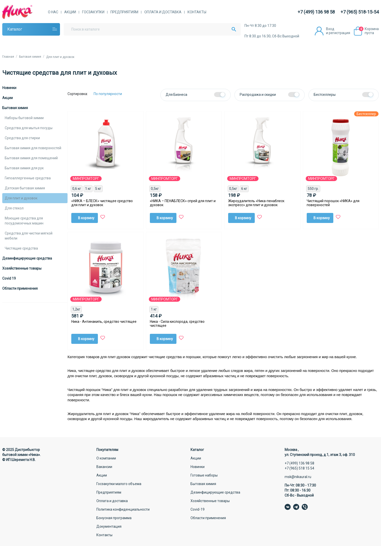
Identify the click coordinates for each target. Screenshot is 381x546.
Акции (70, 12)
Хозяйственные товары (21, 268)
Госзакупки (93, 12)
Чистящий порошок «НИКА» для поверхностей (333, 203)
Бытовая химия (15, 108)
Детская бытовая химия (25, 188)
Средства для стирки (22, 138)
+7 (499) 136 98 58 (316, 12)
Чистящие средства (21, 248)
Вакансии (104, 467)
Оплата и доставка (162, 12)
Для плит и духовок (21, 198)
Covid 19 (9, 278)
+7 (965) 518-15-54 (360, 12)
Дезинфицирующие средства (27, 258)
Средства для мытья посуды (28, 128)
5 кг (98, 189)
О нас (53, 12)
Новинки (9, 88)
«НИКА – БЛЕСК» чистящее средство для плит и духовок (102, 203)
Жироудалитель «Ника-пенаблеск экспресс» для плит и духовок (256, 203)
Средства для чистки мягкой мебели (28, 235)
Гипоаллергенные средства (28, 178)
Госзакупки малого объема (118, 484)
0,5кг (155, 189)
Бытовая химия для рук (24, 168)
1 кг (88, 189)
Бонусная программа (114, 518)
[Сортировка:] (112, 94)
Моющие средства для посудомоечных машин (24, 220)
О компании (106, 458)
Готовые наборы (204, 475)
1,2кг (76, 309)
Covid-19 (197, 509)
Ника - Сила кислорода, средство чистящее (177, 324)
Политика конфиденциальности (123, 509)
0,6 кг (76, 189)
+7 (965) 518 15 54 (299, 468)
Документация (108, 526)
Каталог (14, 29)
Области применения (20, 288)
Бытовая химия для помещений (31, 158)
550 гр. (313, 189)
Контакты (196, 12)
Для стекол (14, 208)
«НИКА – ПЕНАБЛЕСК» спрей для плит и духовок (183, 203)
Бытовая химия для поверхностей (33, 148)
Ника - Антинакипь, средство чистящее (104, 322)
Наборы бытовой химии (24, 118)
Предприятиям (124, 12)
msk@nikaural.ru (298, 477)
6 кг (244, 189)
